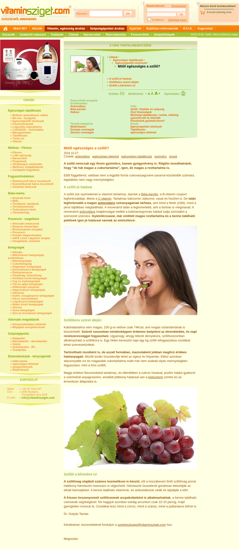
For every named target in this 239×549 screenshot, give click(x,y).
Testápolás (19, 349)
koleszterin (155, 377)
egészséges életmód (25, 363)
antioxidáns (82, 156)
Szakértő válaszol (33, 34)
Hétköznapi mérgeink (26, 287)
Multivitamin (78, 126)
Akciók (37, 28)
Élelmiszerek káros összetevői (32, 181)
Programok (20, 161)
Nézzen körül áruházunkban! (218, 6)
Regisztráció (178, 5)
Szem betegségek (24, 310)
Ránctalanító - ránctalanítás (30, 341)
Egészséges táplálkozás (128, 60)
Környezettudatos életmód (29, 324)
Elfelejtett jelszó (177, 19)
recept (173, 156)
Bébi (15, 200)
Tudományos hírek (24, 209)
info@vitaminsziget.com (38, 397)
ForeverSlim (140, 34)
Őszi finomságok (141, 112)
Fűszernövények (23, 123)
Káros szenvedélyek (25, 298)
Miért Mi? (20, 28)
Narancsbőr (92, 34)
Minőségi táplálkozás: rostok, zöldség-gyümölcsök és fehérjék (155, 116)
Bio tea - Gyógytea (24, 118)
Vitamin (17, 141)
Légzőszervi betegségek (28, 301)
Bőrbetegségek (22, 260)
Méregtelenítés (22, 132)
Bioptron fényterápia (26, 226)
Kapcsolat (205, 28)
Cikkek (74, 34)
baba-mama (20, 361)
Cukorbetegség (22, 263)
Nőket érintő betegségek (28, 304)
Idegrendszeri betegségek (29, 289)
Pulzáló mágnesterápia (27, 235)
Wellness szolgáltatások (28, 166)
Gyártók (135, 28)
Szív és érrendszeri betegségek (32, 313)
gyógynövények (23, 366)
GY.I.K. (188, 28)
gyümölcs (161, 156)
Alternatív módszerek (25, 223)
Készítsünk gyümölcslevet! (148, 120)
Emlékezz (158, 19)
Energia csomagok (82, 129)
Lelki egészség (22, 155)
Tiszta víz (18, 138)
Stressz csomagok (82, 132)
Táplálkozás (20, 135)
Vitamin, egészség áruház (66, 28)
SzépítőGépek (164, 34)
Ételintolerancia (22, 272)
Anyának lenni (21, 197)
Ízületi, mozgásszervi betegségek (33, 295)
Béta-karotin (78, 109)
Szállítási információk (162, 28)
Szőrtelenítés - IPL (24, 347)
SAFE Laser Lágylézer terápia (31, 238)
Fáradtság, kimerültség (27, 275)
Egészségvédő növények (28, 121)
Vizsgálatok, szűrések (26, 241)
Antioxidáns (78, 106)
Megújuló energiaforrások (29, 327)
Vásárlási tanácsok (24, 186)
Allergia (17, 252)
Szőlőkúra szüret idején (124, 82)
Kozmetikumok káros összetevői (33, 183)
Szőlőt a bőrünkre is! (122, 85)
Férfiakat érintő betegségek (30, 278)
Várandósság (21, 212)
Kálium (74, 112)
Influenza (18, 292)
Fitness (17, 152)
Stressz (17, 307)
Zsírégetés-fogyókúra (26, 169)
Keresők (8, 34)
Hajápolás (19, 338)
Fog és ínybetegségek (26, 281)
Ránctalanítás (116, 34)
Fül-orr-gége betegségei (28, 284)
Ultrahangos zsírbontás (27, 164)
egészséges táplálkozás (136, 156)
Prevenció (19, 232)
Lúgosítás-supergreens (27, 126)
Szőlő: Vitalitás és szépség (147, 109)
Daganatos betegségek (27, 266)
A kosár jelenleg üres (219, 12)
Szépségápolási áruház (107, 28)
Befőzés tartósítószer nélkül (30, 115)
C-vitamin (104, 198)
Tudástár (57, 34)
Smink (17, 344)
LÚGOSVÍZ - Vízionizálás (28, 129)
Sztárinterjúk (21, 369)
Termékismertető (23, 206)
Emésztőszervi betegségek (29, 269)
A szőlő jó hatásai (120, 78)
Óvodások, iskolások (26, 203)
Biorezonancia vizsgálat (28, 229)
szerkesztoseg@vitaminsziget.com (142, 524)
